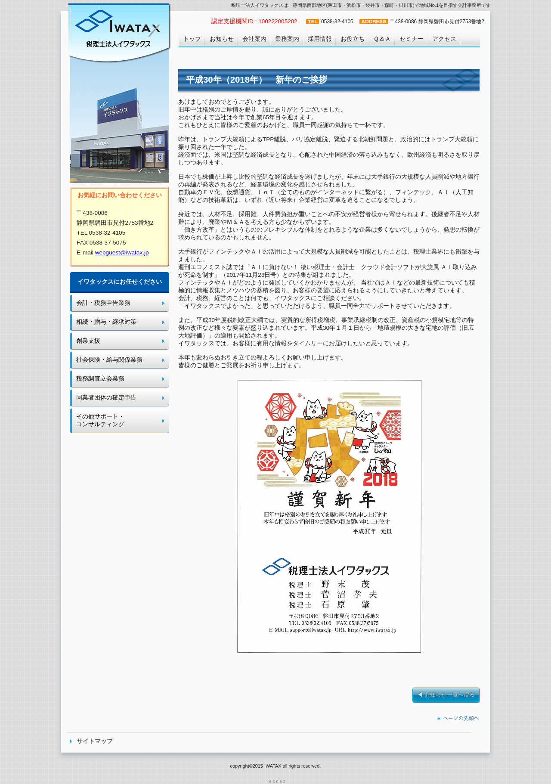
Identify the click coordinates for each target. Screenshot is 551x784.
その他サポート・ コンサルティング (100, 420)
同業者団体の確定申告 (106, 397)
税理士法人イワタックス (118, 32)
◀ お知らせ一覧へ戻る (446, 694)
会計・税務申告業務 (103, 303)
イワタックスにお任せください (119, 282)
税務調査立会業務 (100, 378)
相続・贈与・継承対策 (106, 322)
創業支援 (88, 341)
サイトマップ (95, 741)
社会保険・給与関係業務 (109, 359)
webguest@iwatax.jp (122, 252)
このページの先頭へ (458, 719)
